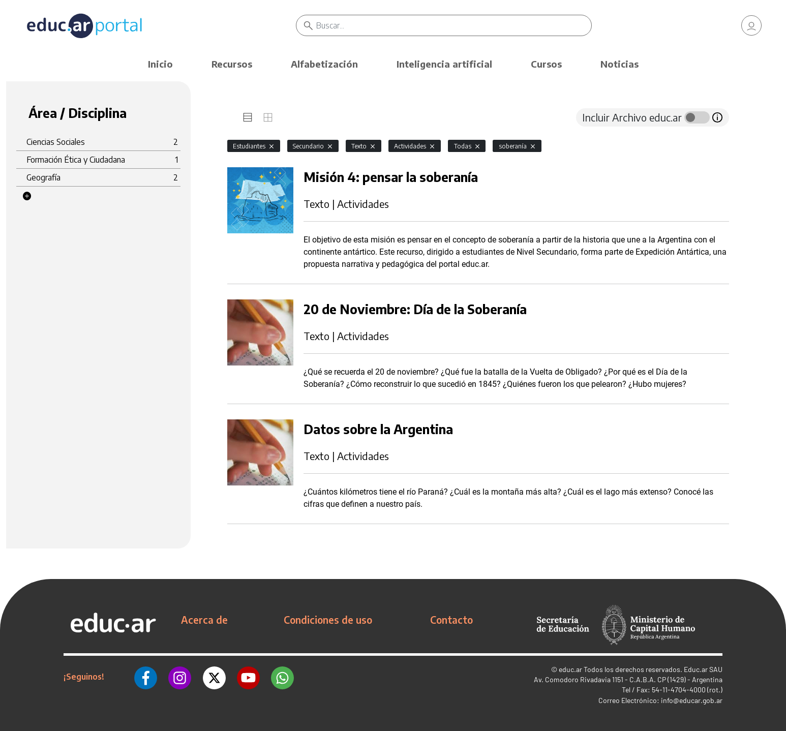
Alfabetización (324, 64)
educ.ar (570, 669)
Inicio (160, 64)
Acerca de (204, 620)
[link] (751, 25)
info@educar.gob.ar (691, 700)
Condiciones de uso (328, 620)
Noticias (619, 64)
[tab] (247, 117)
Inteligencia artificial (444, 64)
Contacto (451, 620)
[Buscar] (453, 25)
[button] (27, 196)
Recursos (231, 64)
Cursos (546, 64)
